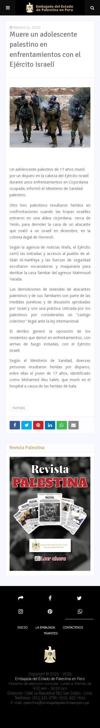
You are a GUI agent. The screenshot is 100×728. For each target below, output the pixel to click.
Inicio (22, 627)
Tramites (51, 633)
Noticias (19, 408)
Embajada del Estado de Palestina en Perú (50, 678)
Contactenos (73, 627)
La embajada (45, 627)
